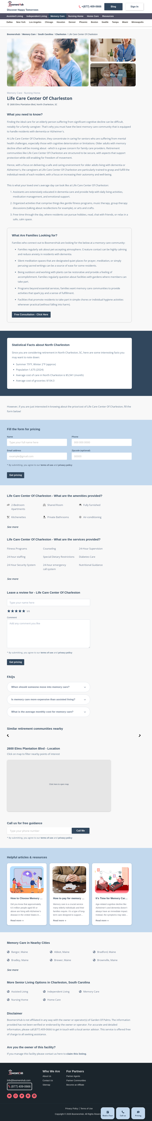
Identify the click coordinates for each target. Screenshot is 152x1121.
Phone (75, 436)
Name (10, 436)
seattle (105, 22)
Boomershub (13, 34)
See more (12, 970)
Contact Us (48, 1080)
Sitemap (46, 1085)
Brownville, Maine (107, 960)
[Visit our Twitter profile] (21, 1096)
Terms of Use (86, 1108)
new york (21, 22)
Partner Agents (73, 1076)
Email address (14, 450)
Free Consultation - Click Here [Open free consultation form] (31, 314)
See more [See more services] (12, 579)
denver (72, 22)
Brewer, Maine (62, 960)
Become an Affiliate (75, 1085)
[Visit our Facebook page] (28, 1096)
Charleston (60, 34)
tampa (115, 22)
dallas (10, 22)
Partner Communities (76, 1080)
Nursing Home (75, 16)
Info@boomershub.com (18, 1080)
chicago (49, 22)
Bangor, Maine (19, 952)
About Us (47, 1076)
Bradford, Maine (106, 952)
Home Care (93, 16)
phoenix (83, 22)
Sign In (134, 6)
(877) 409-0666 (19, 1086)
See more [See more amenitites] (12, 527)
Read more (17, 920)
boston (94, 22)
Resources (108, 16)
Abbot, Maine (61, 952)
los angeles (35, 22)
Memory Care (57, 16)
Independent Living (37, 16)
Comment (12, 617)
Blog (113, 6)
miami (125, 22)
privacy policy (65, 465)
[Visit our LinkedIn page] (34, 1096)
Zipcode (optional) (81, 450)
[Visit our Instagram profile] (15, 1096)
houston (61, 22)
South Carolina (45, 34)
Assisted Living (15, 16)
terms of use (47, 465)
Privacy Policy (71, 1108)
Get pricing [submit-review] (15, 662)
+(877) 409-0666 (90, 6)
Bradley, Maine (19, 960)
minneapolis (138, 22)
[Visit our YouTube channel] (9, 1096)
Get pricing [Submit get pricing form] (15, 475)
